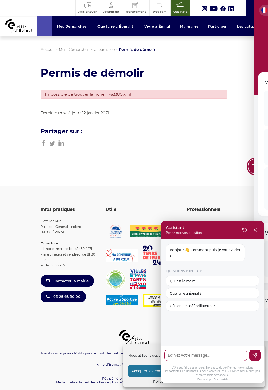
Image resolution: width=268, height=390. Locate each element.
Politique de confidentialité (98, 353)
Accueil (47, 49)
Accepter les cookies (150, 371)
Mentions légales (56, 353)
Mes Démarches (74, 49)
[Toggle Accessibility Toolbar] (255, 166)
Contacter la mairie (67, 281)
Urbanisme (104, 49)
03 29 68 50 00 (63, 296)
